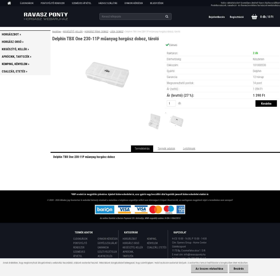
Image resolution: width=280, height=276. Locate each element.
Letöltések (189, 148)
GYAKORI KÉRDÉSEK (133, 3)
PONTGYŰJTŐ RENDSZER (53, 3)
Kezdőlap (56, 31)
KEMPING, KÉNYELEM (152, 241)
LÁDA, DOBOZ (116, 31)
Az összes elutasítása (209, 268)
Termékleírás (142, 148)
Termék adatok (166, 148)
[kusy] (171, 103)
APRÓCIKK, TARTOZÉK (128, 254)
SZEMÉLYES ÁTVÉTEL (81, 3)
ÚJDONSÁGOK (27, 3)
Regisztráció (237, 17)
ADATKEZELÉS (105, 256)
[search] (171, 16)
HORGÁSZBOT (130, 238)
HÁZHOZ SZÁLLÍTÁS (108, 3)
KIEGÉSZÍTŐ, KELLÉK (73, 31)
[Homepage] (10, 3)
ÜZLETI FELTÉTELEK (107, 251)
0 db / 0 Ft (266, 17)
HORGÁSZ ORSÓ (131, 243)
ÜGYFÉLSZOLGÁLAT (107, 243)
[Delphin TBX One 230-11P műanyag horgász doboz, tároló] (107, 49)
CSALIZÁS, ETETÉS (157, 247)
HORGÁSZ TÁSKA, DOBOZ (96, 31)
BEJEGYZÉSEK (156, 3)
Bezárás (239, 268)
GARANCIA (103, 247)
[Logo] (46, 16)
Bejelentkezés (217, 17)
